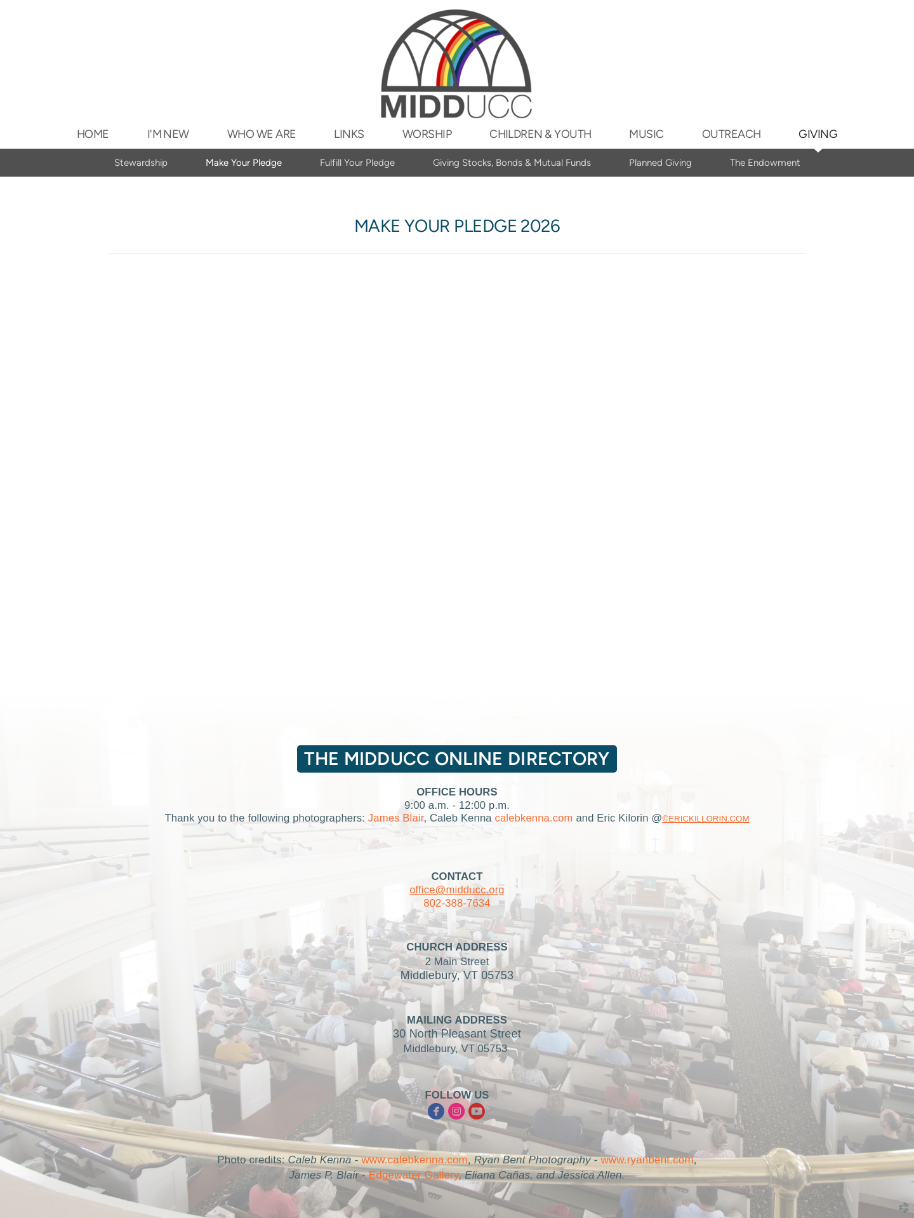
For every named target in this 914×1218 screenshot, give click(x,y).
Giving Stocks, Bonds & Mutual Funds (512, 162)
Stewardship (141, 162)
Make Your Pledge (244, 162)
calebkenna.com (533, 818)
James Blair (396, 818)
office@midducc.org (457, 890)
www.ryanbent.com (646, 1160)
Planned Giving (660, 162)
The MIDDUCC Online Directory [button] (456, 758)
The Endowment (765, 162)
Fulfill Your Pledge (357, 162)
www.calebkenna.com (414, 1160)
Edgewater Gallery (413, 1175)
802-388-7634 (456, 903)
